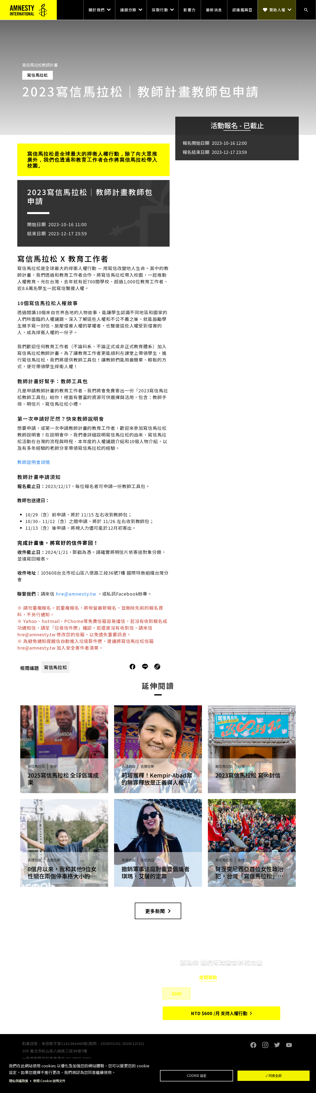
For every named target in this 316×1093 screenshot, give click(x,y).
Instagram (265, 1045)
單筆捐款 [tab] (235, 978)
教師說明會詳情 (33, 462)
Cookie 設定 (197, 1075)
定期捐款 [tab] (208, 978)
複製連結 (157, 667)
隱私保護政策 (19, 1080)
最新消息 (214, 9)
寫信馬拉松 (55, 667)
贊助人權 (277, 9)
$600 (176, 993)
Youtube (289, 1045)
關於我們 (97, 9)
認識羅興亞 (242, 9)
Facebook (253, 1045)
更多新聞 (155, 910)
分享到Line (145, 667)
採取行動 (160, 9)
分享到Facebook (133, 667)
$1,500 (236, 993)
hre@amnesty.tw (76, 593)
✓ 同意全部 (273, 1075)
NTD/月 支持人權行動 (219, 1013)
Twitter (277, 1045)
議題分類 (128, 9)
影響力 (189, 9)
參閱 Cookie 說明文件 (51, 1080)
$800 (206, 993)
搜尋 (306, 10)
